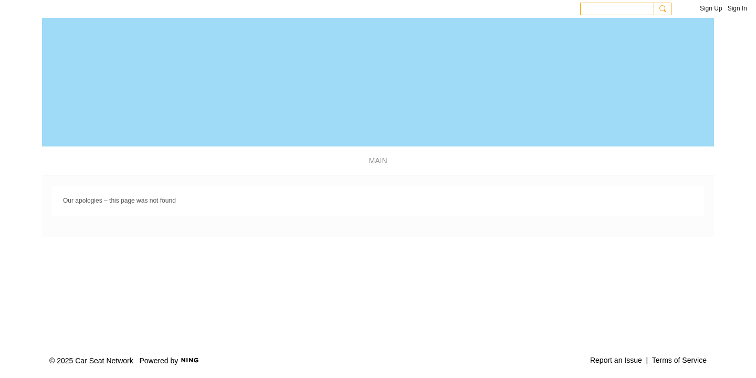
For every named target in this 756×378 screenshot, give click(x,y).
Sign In (737, 8)
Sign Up (711, 8)
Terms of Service (679, 360)
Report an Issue (616, 360)
